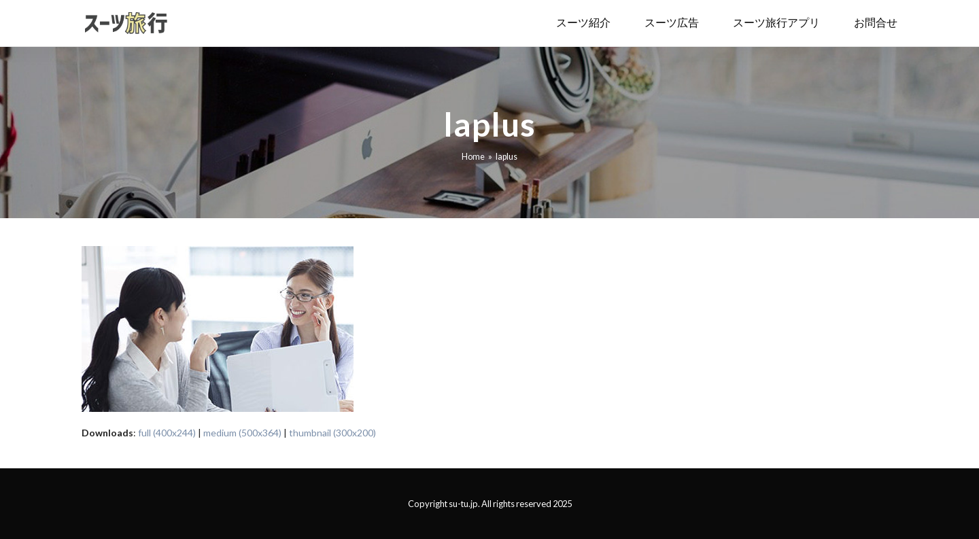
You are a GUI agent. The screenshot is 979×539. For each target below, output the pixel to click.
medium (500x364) (242, 432)
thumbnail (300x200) (332, 432)
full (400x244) (167, 432)
